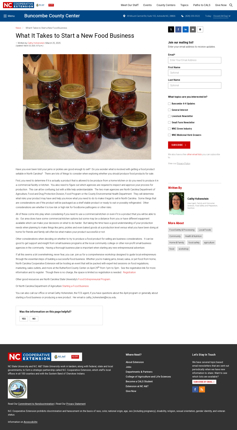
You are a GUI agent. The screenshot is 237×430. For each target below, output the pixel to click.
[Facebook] (195, 389)
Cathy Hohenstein (36, 43)
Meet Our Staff (130, 5)
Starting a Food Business (75, 286)
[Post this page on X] (171, 29)
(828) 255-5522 (190, 16)
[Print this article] (200, 29)
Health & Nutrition (193, 236)
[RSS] (202, 389)
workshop (183, 249)
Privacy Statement (76, 403)
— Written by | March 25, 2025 (38, 43)
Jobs (128, 367)
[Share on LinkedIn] (186, 29)
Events (147, 5)
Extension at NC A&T (137, 386)
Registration (129, 272)
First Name (174, 67)
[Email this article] (193, 29)
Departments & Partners (139, 371)
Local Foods (205, 230)
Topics (184, 5)
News (18, 28)
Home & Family (176, 242)
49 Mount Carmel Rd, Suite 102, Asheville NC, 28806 (149, 16)
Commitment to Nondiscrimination (36, 403)
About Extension (135, 362)
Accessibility (30, 421)
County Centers (166, 5)
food (171, 249)
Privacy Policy (183, 163)
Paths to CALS (201, 5)
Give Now (221, 5)
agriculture (209, 242)
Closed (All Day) (221, 16)
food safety (194, 242)
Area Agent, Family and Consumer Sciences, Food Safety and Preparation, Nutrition (202, 205)
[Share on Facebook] (178, 29)
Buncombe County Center (52, 16)
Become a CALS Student (139, 381)
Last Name (174, 79)
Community (175, 236)
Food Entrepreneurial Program (94, 279)
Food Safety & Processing (181, 230)
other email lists (194, 154)
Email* (171, 54)
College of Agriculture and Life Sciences (148, 376)
